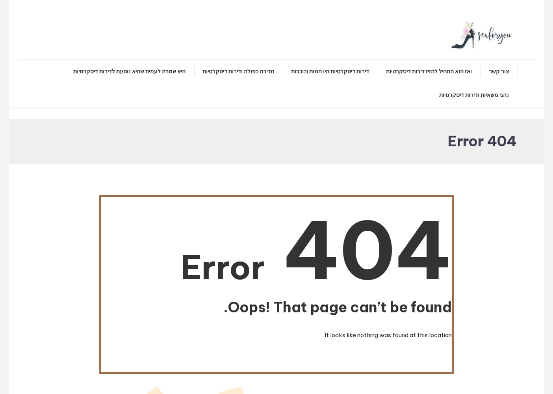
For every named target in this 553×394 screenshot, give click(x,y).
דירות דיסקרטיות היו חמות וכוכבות (330, 71)
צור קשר (499, 71)
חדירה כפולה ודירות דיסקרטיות (238, 71)
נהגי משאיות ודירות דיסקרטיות (474, 95)
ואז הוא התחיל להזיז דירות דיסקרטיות (429, 71)
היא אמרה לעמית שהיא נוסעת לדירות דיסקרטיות (129, 71)
